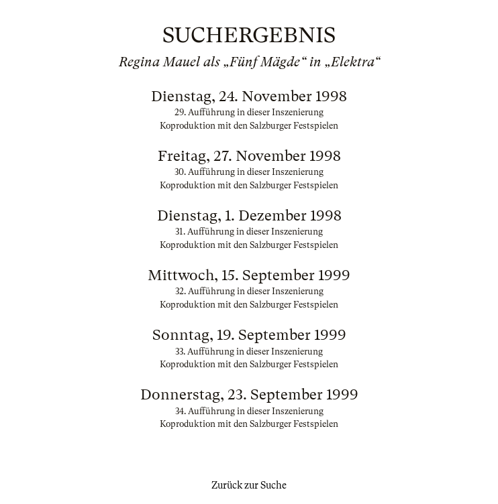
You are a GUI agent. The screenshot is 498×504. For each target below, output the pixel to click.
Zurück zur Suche (249, 485)
